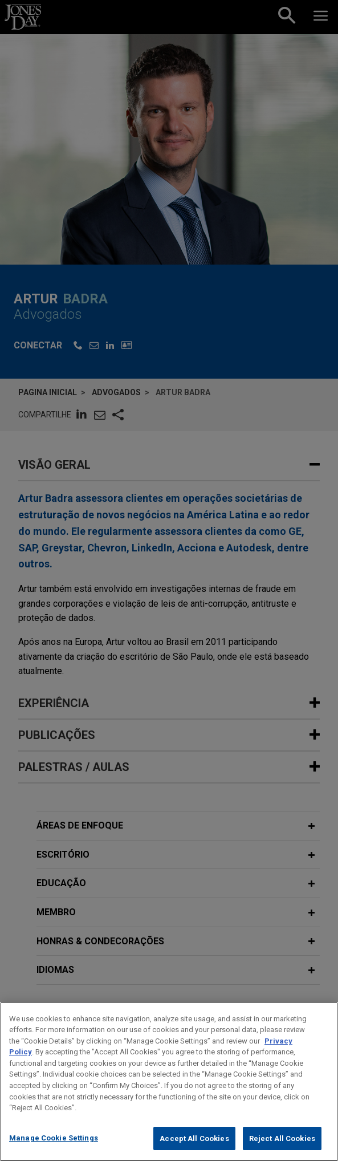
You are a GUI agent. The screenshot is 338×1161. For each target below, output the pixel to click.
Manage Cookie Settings (53, 1149)
